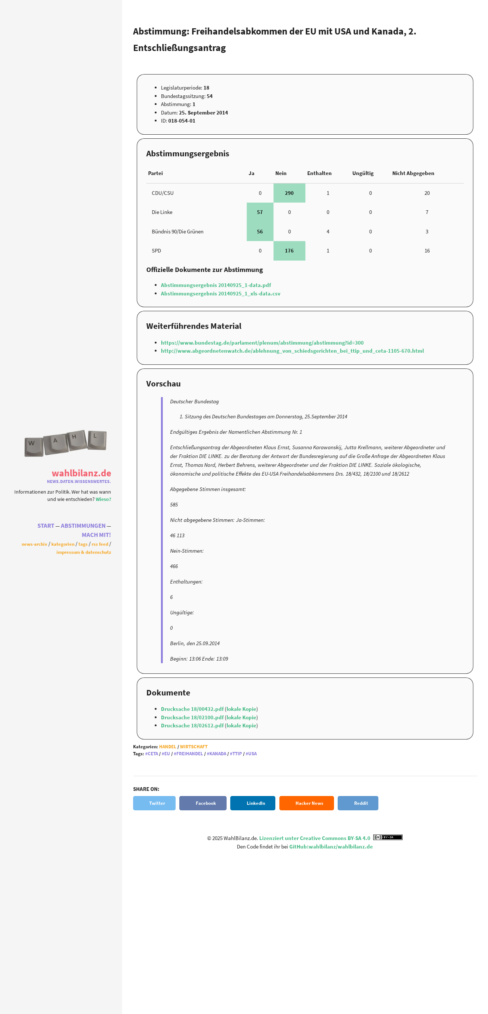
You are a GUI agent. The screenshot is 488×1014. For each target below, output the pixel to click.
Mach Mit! (96, 535)
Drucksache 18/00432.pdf (193, 708)
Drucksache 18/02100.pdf (193, 717)
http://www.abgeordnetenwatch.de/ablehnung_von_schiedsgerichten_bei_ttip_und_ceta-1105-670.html (292, 350)
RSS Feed (100, 544)
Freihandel (189, 753)
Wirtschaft (194, 747)
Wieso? (103, 499)
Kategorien (62, 544)
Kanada (217, 753)
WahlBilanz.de (81, 473)
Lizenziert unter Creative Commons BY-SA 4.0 (331, 838)
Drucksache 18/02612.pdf (193, 725)
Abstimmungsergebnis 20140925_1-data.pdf (216, 284)
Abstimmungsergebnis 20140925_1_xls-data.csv (220, 293)
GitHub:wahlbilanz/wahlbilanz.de (331, 846)
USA (252, 753)
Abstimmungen (83, 526)
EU (167, 753)
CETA (153, 753)
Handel (167, 747)
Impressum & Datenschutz (83, 552)
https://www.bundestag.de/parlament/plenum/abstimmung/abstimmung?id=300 (262, 342)
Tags (83, 544)
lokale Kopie (241, 708)
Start (45, 526)
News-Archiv (34, 544)
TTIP (237, 753)
